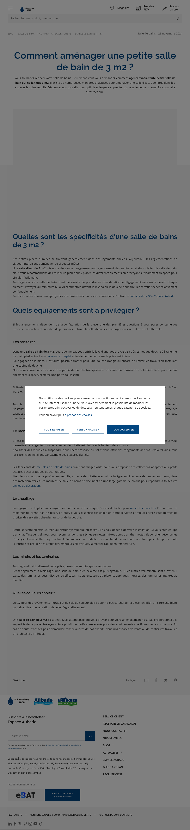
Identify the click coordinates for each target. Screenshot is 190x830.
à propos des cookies (78, 415)
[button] (123, 429)
